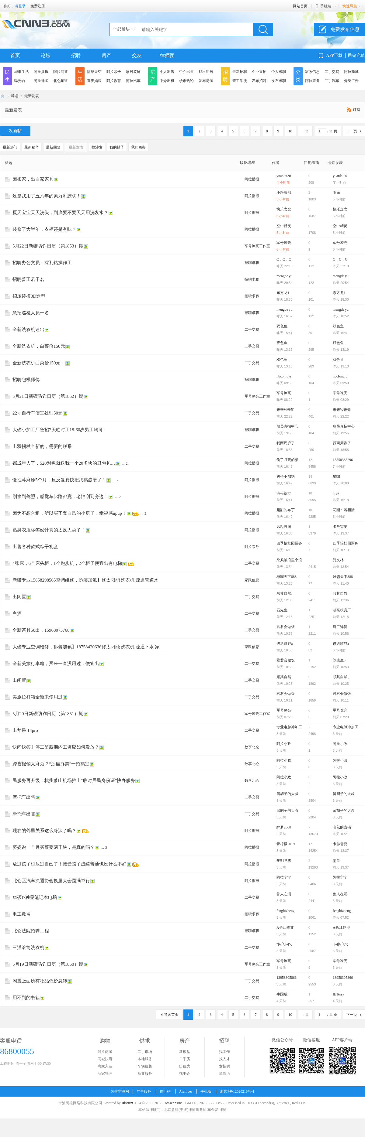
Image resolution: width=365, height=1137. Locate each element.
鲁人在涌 (283, 894)
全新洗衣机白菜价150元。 (38, 362)
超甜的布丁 (285, 510)
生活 (80, 76)
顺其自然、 (285, 593)
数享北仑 (252, 747)
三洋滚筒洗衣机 (28, 947)
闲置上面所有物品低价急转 (39, 980)
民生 (7, 76)
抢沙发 (97, 147)
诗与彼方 (283, 493)
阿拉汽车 (133, 81)
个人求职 (278, 72)
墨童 (336, 861)
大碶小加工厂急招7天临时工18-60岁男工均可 (57, 429)
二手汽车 (332, 81)
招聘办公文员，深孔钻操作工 (42, 262)
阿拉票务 (312, 81)
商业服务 (144, 1073)
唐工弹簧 (340, 627)
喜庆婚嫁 (94, 81)
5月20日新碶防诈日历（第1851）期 (47, 713)
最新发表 (31, 96)
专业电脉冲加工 (289, 727)
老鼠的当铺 (342, 827)
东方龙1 (282, 293)
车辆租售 (144, 1066)
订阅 (356, 110)
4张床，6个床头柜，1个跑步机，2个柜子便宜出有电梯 (67, 563)
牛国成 (281, 994)
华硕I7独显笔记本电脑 (34, 897)
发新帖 (15, 130)
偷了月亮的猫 (287, 460)
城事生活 (21, 72)
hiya (336, 493)
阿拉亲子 (113, 72)
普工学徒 (239, 81)
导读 (14, 96)
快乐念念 (283, 209)
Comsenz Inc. (172, 1103)
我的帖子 (116, 147)
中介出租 (167, 81)
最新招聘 (239, 72)
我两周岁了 (285, 443)
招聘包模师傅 (26, 379)
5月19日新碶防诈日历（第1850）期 (47, 964)
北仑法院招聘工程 (30, 930)
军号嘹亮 (283, 243)
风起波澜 (283, 526)
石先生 (281, 610)
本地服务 (144, 1059)
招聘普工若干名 (28, 279)
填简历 (224, 1073)
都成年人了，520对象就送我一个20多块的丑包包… (63, 463)
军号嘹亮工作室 (257, 246)
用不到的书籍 (26, 997)
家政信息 (312, 72)
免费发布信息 (345, 29)
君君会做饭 (285, 627)
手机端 (325, 6)
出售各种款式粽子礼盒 (35, 546)
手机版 (205, 1091)
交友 (137, 55)
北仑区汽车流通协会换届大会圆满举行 (51, 880)
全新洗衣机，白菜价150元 (38, 346)
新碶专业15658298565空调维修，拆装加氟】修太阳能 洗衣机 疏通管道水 (85, 580)
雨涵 (336, 192)
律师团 (167, 55)
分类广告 (351, 81)
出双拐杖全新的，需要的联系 (42, 446)
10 (290, 131)
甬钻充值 (356, 55)
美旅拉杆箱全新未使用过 (37, 697)
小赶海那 (283, 192)
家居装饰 (133, 72)
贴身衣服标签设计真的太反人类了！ (48, 530)
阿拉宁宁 (283, 877)
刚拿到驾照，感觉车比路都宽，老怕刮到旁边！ (60, 496)
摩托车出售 (23, 797)
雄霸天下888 (286, 577)
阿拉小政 (283, 744)
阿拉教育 (113, 81)
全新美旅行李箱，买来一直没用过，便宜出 (55, 663)
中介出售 (186, 72)
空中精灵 (283, 226)
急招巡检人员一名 (30, 312)
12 (310, 460)
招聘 (76, 55)
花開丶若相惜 (344, 510)
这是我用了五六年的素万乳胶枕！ (46, 195)
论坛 (45, 55)
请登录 (20, 6)
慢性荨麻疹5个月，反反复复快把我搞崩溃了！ (59, 479)
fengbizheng (285, 911)
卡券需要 (340, 526)
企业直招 (259, 72)
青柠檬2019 (285, 844)
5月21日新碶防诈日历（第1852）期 (47, 396)
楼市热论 (186, 81)
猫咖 (336, 476)
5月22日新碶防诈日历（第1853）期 (47, 246)
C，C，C (283, 259)
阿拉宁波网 (2, 96)
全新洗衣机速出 (28, 329)
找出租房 (206, 72)
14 (310, 476)
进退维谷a (284, 643)
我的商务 (138, 147)
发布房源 (206, 81)
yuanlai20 (283, 176)
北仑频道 (60, 81)
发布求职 (278, 81)
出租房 (184, 1066)
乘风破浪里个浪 (289, 560)
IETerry (338, 994)
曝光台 (19, 81)
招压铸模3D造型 (28, 296)
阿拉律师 (41, 81)
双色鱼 (281, 326)
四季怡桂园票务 (289, 543)
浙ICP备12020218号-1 (237, 1091)
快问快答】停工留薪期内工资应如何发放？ (55, 747)
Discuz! (127, 1103)
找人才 (224, 1059)
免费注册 (37, 6)
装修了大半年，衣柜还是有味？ (44, 229)
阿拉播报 (41, 72)
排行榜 (165, 1091)
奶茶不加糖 (285, 476)
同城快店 (105, 1059)
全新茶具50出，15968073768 (41, 630)
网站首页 (300, 6)
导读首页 (171, 1014)
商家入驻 (105, 1066)
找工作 (224, 1052)
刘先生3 (339, 660)
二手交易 (332, 72)
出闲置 (19, 596)
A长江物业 (285, 927)
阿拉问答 (60, 72)
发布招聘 (259, 81)
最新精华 (31, 147)
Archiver (185, 1091)
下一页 (351, 131)
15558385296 (343, 460)
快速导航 (349, 6)
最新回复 (53, 147)
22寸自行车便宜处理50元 (37, 413)
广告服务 (144, 1091)
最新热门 (10, 147)
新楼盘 (184, 1052)
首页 (15, 55)
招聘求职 (252, 263)
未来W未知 (285, 410)
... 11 (305, 131)
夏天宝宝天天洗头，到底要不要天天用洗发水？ (60, 212)
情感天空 (94, 72)
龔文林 (338, 560)
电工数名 (21, 914)
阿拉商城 (351, 72)
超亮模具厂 (342, 610)
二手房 (184, 1059)
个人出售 (167, 72)
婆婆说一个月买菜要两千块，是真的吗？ (53, 847)
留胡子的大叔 (287, 794)
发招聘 (224, 1066)
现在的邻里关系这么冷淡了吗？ (44, 830)
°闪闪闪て (284, 944)
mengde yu (284, 276)
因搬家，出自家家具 (33, 179)
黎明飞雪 (283, 861)
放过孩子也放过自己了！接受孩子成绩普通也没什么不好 (69, 864)
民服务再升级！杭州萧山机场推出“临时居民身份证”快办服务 (73, 780)
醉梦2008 (283, 827)
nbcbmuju (283, 376)
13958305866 (286, 977)
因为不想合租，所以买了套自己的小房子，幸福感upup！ (69, 513)
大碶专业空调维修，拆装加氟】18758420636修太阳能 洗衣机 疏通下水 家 (86, 646)
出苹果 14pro (25, 730)
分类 (298, 76)
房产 (106, 55)
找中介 (184, 1073)
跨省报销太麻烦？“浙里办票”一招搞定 (50, 763)
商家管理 (105, 1073)
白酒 (17, 613)
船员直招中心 (287, 426)
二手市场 (144, 1052)
